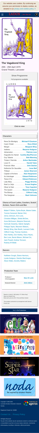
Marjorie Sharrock (23, 221)
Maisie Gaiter (31, 210)
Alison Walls (8, 261)
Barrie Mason (17, 237)
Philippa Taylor (9, 227)
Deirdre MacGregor (24, 258)
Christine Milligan (10, 218)
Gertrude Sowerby (10, 224)
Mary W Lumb (28, 278)
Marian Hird (22, 213)
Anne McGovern (10, 221)
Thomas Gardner (21, 232)
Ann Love (19, 216)
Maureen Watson (22, 227)
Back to (19, 310)
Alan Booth (18, 229)
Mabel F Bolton (9, 210)
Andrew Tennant (20, 240)
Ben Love (7, 237)
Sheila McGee (23, 218)
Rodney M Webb (10, 243)
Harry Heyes (28, 235)
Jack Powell (8, 240)
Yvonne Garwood (10, 213)
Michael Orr (27, 237)
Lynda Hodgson (10, 258)
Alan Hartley (8, 235)
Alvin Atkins (28, 283)
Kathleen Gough (10, 255)
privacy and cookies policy (24, 9)
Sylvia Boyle (20, 210)
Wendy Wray (8, 229)
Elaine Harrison (22, 255)
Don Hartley (18, 235)
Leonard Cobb (28, 229)
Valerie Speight (23, 224)
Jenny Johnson (9, 216)
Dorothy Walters (20, 261)
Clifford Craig (9, 232)
